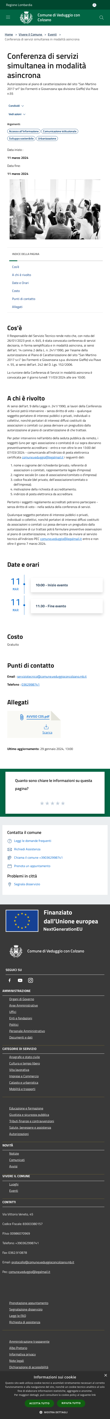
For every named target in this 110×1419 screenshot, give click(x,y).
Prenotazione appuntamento (28, 1303)
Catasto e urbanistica (23, 1082)
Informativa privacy (22, 1354)
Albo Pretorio (18, 1347)
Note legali (16, 1360)
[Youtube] (20, 980)
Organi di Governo (21, 999)
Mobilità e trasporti (22, 1088)
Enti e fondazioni (20, 1018)
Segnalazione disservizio (25, 1309)
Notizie (14, 1153)
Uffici (12, 1011)
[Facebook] (10, 980)
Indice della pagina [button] (25, 254)
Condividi (17, 106)
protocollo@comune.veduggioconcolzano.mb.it (42, 1262)
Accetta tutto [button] (39, 1403)
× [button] (105, 1375)
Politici (14, 1024)
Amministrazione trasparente (29, 1341)
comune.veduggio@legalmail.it (43, 457)
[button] (55, 1412)
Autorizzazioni (19, 1133)
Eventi (52, 34)
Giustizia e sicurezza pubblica (29, 1114)
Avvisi (13, 1166)
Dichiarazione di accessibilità (28, 1367)
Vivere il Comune (31, 34)
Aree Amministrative (23, 1005)
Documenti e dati (21, 1037)
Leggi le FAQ (17, 1315)
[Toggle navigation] (8, 17)
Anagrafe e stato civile (24, 1057)
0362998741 (31, 684)
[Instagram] (31, 980)
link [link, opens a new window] (93, 1395)
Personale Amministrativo (27, 1031)
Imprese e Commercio (24, 1076)
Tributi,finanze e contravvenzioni (31, 1121)
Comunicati (17, 1159)
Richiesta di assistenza (24, 1322)
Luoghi (14, 1184)
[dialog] (55, 1395)
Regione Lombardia (19, 4)
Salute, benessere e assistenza (30, 1127)
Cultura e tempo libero (24, 1063)
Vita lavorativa (19, 1069)
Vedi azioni (18, 114)
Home (9, 34)
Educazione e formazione (26, 1108)
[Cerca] (101, 17)
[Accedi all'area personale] (94, 5)
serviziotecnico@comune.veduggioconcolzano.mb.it (52, 676)
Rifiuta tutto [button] (71, 1403)
